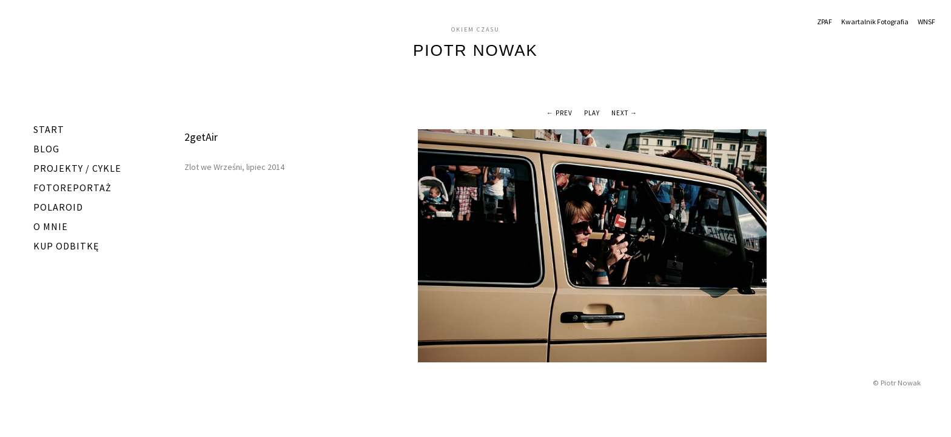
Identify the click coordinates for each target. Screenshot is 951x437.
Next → (624, 113)
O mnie (50, 226)
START (48, 129)
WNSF (926, 21)
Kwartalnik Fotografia (875, 21)
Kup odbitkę (66, 246)
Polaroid (58, 207)
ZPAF (824, 21)
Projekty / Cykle (77, 168)
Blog (46, 149)
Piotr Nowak (475, 50)
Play (592, 113)
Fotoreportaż (72, 187)
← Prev (559, 113)
